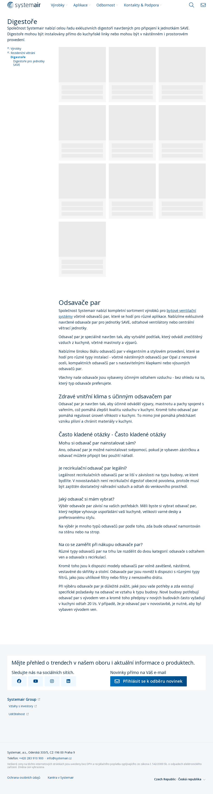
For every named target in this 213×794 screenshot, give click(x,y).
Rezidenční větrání (21, 53)
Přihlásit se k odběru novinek (148, 681)
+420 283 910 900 (31, 758)
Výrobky (59, 4)
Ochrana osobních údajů (23, 777)
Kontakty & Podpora (143, 4)
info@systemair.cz (59, 758)
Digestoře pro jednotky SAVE (29, 63)
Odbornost (107, 4)
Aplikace (82, 4)
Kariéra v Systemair (61, 777)
